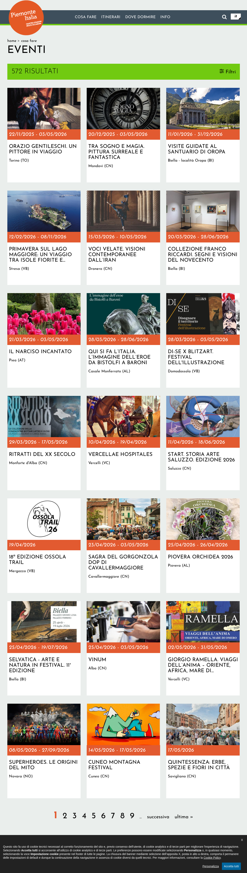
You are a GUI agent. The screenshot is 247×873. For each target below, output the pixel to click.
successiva (158, 817)
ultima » (184, 817)
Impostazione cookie (173, 848)
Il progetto (64, 848)
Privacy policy (141, 848)
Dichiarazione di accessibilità (101, 848)
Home (11, 41)
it (235, 17)
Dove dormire (141, 17)
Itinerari (110, 17)
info (168, 17)
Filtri (231, 72)
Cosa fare (83, 17)
